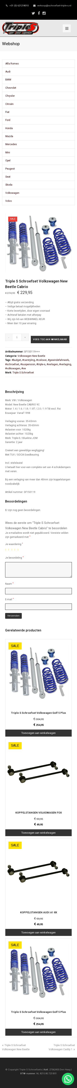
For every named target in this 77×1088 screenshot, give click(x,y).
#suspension (27, 364)
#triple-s (40, 364)
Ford (7, 120)
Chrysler (10, 95)
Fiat (7, 112)
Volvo (8, 201)
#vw (23, 368)
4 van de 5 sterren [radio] (15, 550)
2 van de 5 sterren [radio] (9, 550)
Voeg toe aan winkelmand (50, 339)
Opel (7, 160)
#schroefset (12, 364)
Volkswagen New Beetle (31, 356)
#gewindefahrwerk (58, 360)
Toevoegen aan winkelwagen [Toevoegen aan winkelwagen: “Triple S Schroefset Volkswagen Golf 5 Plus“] (38, 733)
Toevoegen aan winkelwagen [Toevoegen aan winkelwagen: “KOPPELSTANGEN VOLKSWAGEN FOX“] (38, 832)
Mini (7, 152)
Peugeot (10, 168)
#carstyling (28, 360)
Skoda (8, 184)
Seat (7, 176)
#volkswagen (12, 368)
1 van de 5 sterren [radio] (6, 550)
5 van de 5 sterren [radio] (18, 550)
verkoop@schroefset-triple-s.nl (54, 5)
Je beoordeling (14, 557)
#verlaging (65, 364)
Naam (9, 583)
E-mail (9, 599)
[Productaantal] (17, 337)
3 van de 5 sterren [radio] (12, 550)
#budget (16, 360)
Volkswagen (12, 193)
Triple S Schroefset (23, 372)
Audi (7, 71)
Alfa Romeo (12, 63)
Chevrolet (10, 87)
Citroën (9, 104)
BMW (8, 79)
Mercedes (11, 144)
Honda (9, 128)
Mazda (9, 136)
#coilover (41, 360)
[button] (68, 1079)
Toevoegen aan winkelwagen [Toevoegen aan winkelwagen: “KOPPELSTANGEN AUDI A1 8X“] (38, 932)
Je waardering (14, 544)
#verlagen (52, 364)
